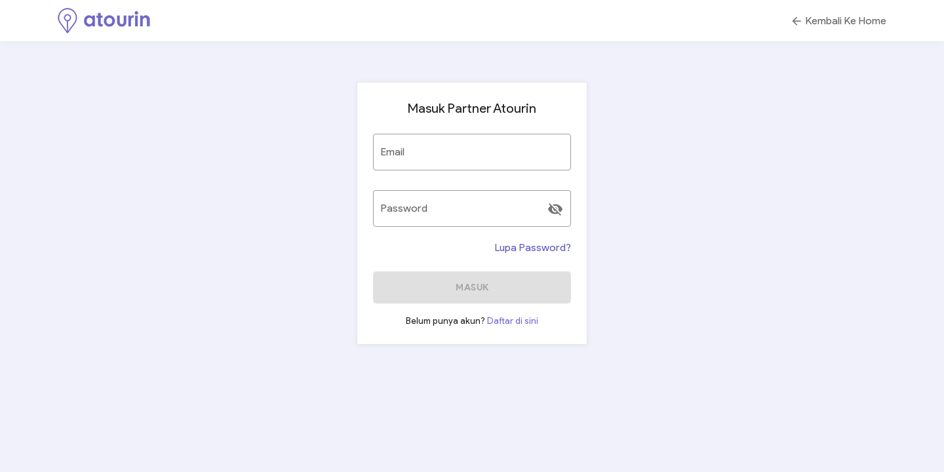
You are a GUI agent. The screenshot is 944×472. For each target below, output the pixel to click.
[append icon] (555, 209)
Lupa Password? (533, 247)
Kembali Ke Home (838, 21)
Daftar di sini (512, 320)
